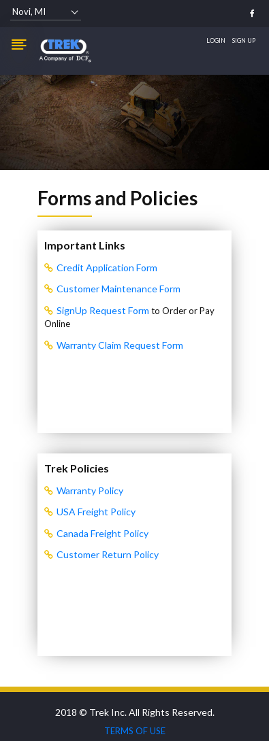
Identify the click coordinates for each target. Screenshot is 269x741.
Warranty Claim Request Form (120, 345)
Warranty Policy (90, 490)
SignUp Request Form (104, 310)
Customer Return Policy (108, 554)
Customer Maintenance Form (118, 288)
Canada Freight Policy (102, 533)
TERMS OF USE (134, 730)
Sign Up (243, 40)
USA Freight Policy (96, 511)
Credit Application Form (107, 267)
